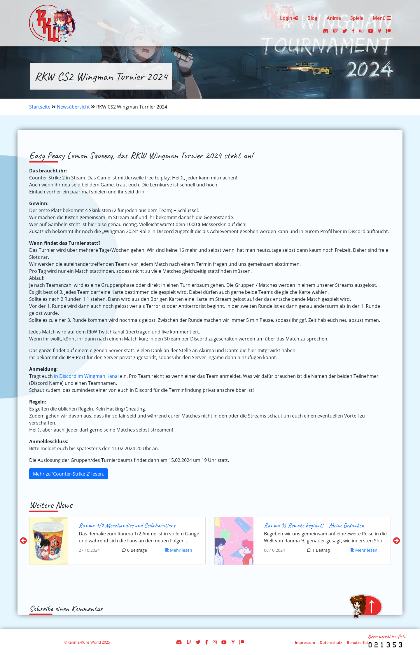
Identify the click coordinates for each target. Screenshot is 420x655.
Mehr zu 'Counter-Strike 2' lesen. (68, 474)
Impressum (305, 642)
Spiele (356, 18)
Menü (382, 18)
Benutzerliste (359, 642)
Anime (334, 18)
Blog (312, 18)
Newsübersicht (73, 107)
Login (289, 18)
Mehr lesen (178, 550)
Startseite (39, 107)
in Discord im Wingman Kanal (86, 376)
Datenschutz (331, 642)
